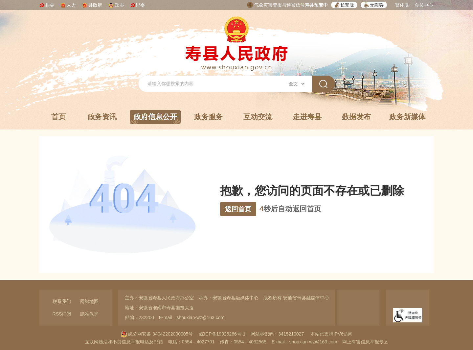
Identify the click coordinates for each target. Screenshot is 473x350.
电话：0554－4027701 (191, 341)
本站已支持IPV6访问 (331, 334)
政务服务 (208, 117)
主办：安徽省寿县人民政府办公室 (159, 297)
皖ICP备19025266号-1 (222, 334)
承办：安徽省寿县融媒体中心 (229, 297)
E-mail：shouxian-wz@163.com (191, 317)
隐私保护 (89, 313)
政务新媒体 (407, 117)
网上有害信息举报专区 (365, 341)
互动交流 (257, 117)
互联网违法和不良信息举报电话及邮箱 (124, 341)
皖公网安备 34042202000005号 (157, 334)
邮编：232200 (139, 317)
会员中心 (424, 5)
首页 (58, 117)
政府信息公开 (155, 118)
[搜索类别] (296, 84)
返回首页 (238, 209)
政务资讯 (102, 117)
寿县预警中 (316, 5)
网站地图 (89, 301)
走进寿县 (307, 117)
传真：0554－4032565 (243, 341)
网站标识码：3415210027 (277, 334)
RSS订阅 (62, 313)
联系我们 (62, 301)
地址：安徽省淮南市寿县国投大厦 (159, 307)
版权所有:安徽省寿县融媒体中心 (296, 297)
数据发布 (356, 117)
